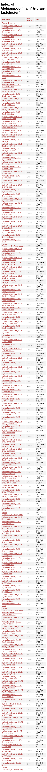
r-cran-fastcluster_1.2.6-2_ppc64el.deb (11, 391)
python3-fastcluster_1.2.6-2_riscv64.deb (12, 332)
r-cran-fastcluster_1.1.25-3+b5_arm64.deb (12, 668)
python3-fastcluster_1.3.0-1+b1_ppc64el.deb (12, 127)
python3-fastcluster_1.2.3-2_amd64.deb (12, 545)
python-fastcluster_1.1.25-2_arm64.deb (12, 718)
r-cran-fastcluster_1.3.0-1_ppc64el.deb (11, 231)
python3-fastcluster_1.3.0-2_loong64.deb (12, 36)
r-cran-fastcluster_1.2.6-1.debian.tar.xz (11, 505)
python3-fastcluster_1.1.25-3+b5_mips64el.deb (12, 627)
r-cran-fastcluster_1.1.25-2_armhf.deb (12, 709)
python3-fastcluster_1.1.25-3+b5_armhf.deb (12, 637)
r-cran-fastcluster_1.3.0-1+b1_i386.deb (11, 113)
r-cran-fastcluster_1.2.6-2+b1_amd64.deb (11, 318)
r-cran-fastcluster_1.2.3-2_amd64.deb (11, 550)
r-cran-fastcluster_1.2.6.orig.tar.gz (12, 514)
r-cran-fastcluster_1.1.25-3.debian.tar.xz (12, 696)
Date (37, 19)
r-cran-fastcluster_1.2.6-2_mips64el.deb (11, 354)
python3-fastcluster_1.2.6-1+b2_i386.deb (12, 486)
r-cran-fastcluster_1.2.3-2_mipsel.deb (11, 532)
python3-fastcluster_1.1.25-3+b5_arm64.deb (12, 673)
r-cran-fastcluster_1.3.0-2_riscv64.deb (11, 31)
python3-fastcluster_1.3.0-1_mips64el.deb (12, 154)
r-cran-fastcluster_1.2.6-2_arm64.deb (11, 373)
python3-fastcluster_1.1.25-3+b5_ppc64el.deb (12, 682)
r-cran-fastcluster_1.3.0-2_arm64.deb (11, 63)
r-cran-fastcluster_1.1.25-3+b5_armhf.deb (12, 632)
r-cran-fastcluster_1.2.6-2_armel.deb (11, 382)
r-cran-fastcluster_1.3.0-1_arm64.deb (11, 191)
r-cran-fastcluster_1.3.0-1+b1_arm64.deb (11, 150)
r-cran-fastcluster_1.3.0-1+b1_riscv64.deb (11, 95)
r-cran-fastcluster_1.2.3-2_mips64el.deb (11, 523)
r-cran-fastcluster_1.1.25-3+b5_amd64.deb (12, 650)
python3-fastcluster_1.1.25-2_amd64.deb (12, 737)
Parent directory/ (8, 23)
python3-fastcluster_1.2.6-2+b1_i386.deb (12, 304)
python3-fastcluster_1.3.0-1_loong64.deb (12, 81)
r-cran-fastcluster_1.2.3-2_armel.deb (11, 577)
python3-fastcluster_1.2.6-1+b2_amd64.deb (12, 477)
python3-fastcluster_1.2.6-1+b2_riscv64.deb (12, 459)
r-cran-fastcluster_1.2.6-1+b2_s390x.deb (11, 454)
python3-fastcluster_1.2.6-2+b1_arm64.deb (12, 295)
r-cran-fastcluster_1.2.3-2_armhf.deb (11, 541)
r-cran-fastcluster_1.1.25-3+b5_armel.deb (12, 659)
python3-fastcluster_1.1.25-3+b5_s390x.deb (12, 691)
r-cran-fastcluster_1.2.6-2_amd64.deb (11, 400)
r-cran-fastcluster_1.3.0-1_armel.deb (11, 195)
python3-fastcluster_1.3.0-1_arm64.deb (12, 181)
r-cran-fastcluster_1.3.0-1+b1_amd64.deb (11, 122)
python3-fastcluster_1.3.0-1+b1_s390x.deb (12, 99)
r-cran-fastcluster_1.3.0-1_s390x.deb (11, 213)
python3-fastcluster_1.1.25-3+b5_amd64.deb (12, 655)
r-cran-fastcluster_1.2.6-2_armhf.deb (11, 363)
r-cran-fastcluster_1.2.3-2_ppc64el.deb (11, 568)
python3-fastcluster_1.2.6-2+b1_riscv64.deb (12, 259)
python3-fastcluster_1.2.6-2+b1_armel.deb (12, 277)
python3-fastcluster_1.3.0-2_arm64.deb (12, 54)
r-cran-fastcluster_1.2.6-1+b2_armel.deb (11, 445)
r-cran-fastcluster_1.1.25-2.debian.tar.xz (12, 759)
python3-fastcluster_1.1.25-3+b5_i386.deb (12, 646)
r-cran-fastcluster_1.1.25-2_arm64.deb (12, 728)
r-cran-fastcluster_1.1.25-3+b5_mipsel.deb (12, 614)
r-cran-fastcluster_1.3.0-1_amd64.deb (11, 209)
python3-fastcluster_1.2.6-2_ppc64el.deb (12, 386)
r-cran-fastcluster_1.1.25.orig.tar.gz (13, 768)
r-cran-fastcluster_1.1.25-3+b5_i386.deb (12, 641)
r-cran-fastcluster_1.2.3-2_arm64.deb (11, 559)
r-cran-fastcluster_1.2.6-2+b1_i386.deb (11, 309)
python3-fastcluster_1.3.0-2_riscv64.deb (12, 27)
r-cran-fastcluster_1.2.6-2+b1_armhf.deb (11, 291)
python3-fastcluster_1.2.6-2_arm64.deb (12, 368)
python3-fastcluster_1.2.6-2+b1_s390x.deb (12, 250)
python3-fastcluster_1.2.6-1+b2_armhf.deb (12, 432)
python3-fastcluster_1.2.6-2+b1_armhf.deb (12, 286)
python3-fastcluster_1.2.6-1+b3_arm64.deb (12, 468)
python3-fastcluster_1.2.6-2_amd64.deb (12, 395)
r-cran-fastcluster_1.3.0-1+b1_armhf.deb (11, 140)
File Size (28, 19)
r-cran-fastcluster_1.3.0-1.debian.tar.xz (11, 236)
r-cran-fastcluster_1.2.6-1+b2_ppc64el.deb (11, 500)
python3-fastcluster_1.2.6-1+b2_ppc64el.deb (12, 495)
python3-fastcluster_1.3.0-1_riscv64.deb (12, 163)
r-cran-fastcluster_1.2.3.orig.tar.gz (12, 609)
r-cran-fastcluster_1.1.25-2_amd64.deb (12, 741)
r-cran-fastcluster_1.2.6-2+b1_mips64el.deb (11, 272)
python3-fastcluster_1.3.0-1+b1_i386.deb (12, 109)
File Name (6, 19)
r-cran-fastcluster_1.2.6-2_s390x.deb (11, 345)
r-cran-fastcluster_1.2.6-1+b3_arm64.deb (11, 473)
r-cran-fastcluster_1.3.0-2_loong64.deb (11, 40)
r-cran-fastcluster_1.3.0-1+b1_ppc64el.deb (11, 131)
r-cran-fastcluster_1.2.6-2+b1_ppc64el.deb (11, 327)
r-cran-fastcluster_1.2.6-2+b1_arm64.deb (11, 300)
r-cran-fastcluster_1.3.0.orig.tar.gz (12, 245)
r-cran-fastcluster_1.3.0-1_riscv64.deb (11, 168)
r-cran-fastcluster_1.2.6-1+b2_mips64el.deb (11, 427)
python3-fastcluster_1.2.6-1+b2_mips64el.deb (12, 423)
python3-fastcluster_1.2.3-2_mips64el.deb (12, 518)
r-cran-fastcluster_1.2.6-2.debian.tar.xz (11, 414)
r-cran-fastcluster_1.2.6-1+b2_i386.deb (11, 491)
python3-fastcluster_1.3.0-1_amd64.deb (12, 200)
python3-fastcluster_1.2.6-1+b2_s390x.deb (12, 450)
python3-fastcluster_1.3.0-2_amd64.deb (12, 45)
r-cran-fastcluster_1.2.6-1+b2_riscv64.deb (11, 464)
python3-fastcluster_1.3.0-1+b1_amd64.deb (12, 118)
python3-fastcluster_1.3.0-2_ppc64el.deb (12, 58)
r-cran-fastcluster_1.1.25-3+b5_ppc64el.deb (12, 678)
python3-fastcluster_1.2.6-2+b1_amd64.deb (12, 313)
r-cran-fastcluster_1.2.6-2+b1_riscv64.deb (11, 263)
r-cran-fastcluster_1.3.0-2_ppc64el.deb (11, 68)
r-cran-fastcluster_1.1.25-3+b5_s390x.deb (12, 687)
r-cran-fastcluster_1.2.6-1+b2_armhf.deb (11, 436)
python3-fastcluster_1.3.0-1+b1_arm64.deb (12, 145)
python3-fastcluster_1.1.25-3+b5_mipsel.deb (12, 618)
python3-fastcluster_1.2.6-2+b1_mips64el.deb (12, 268)
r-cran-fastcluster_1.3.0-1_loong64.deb (11, 86)
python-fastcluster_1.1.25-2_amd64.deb (12, 732)
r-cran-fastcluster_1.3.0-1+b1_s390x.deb (11, 104)
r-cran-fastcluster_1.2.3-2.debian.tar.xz (11, 600)
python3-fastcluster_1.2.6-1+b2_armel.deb (12, 441)
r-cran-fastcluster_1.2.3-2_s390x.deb (11, 591)
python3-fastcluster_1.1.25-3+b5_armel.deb (12, 664)
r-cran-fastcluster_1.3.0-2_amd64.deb (11, 49)
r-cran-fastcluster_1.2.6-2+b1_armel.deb (11, 281)
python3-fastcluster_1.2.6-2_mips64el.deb (12, 350)
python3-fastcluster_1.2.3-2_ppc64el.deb (12, 564)
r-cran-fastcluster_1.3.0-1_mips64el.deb (11, 159)
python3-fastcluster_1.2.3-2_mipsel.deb (12, 527)
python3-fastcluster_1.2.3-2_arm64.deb (12, 555)
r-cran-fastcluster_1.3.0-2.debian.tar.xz (11, 72)
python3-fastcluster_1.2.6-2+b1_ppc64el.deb (12, 322)
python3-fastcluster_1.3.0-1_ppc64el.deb (12, 227)
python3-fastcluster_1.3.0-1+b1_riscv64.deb (12, 90)
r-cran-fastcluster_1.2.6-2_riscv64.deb (11, 336)
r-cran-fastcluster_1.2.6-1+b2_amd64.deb (11, 482)
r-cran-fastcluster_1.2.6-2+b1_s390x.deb (11, 254)
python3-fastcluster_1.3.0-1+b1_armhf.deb (12, 136)
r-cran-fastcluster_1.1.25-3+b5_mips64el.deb (12, 623)
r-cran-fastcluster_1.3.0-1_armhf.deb (11, 222)
